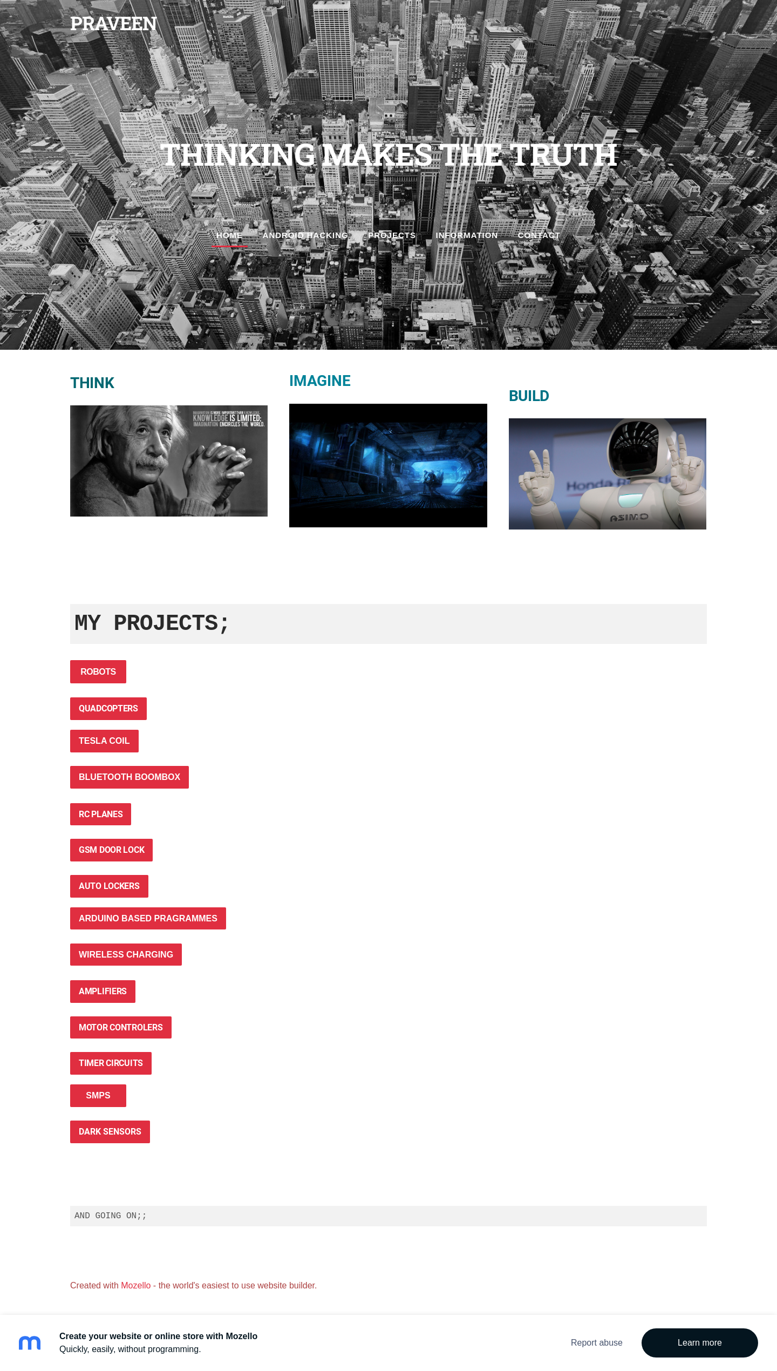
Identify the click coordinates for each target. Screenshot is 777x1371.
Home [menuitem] (229, 235)
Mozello (136, 1285)
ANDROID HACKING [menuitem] (306, 235)
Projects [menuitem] (392, 235)
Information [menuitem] (467, 235)
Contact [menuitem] (539, 235)
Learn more (700, 1342)
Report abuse (597, 1342)
